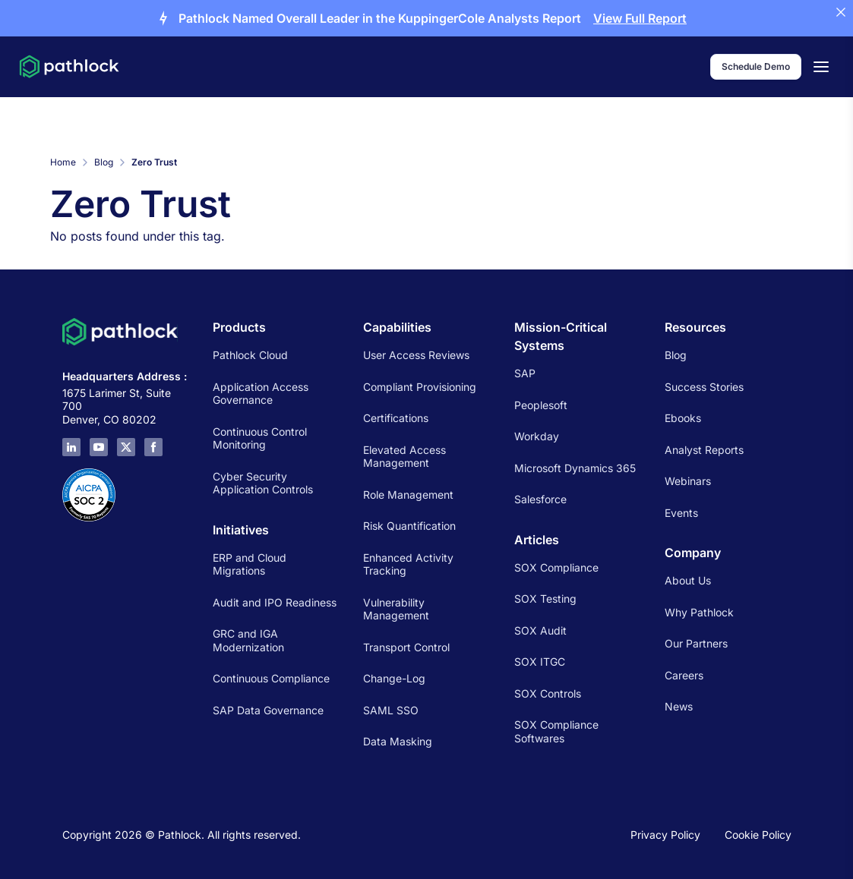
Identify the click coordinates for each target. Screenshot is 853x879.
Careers (684, 675)
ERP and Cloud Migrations (249, 564)
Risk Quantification (409, 525)
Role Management (408, 494)
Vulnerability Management (396, 609)
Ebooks (683, 417)
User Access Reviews (416, 354)
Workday (536, 436)
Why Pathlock (699, 612)
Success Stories (704, 386)
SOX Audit (540, 630)
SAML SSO (391, 710)
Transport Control (406, 647)
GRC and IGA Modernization (248, 640)
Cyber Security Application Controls (263, 483)
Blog (103, 162)
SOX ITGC (539, 661)
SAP (524, 373)
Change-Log (394, 678)
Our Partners (696, 643)
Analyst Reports (704, 449)
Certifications (395, 417)
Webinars (688, 480)
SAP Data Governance (268, 710)
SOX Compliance (556, 567)
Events (681, 512)
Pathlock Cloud (250, 354)
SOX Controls (547, 693)
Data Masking (397, 741)
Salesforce (540, 499)
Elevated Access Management (404, 456)
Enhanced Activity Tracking (408, 564)
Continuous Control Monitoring (260, 438)
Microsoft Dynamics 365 (575, 468)
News (679, 706)
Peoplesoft (540, 405)
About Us (688, 580)
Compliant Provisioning (419, 386)
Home (63, 162)
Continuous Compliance (271, 678)
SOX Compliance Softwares (556, 731)
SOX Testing (545, 598)
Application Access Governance (260, 393)
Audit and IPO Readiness (274, 602)
